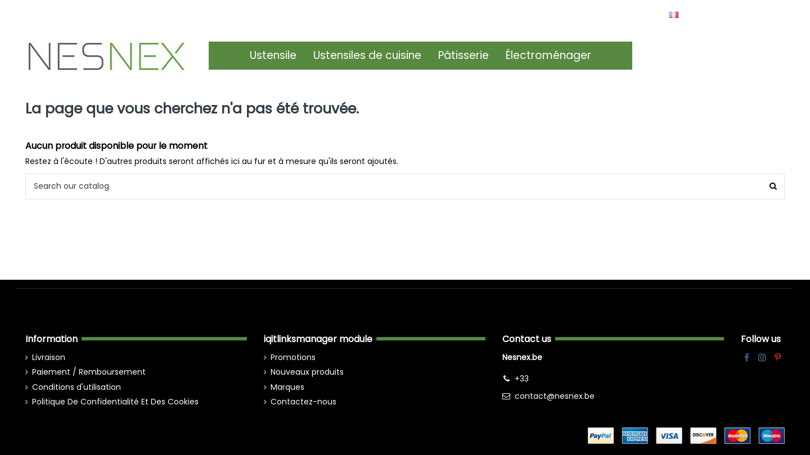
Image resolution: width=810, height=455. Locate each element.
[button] (273, 55)
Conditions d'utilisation (76, 387)
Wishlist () (759, 14)
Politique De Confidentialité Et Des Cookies (115, 401)
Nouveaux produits (307, 371)
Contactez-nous (303, 401)
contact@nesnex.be (555, 396)
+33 (522, 378)
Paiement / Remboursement (89, 371)
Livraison (48, 357)
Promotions (293, 357)
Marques (287, 387)
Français (695, 14)
